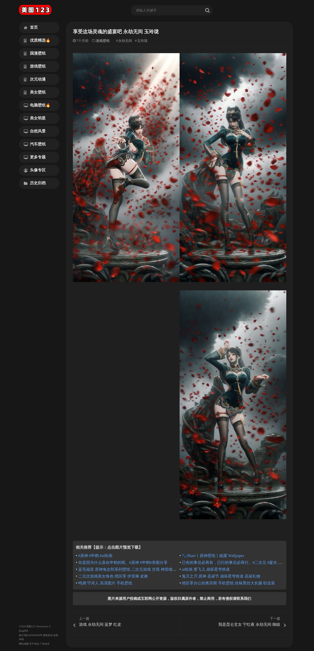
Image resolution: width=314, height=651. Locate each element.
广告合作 (45, 643)
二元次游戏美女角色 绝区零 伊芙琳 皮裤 (113, 576)
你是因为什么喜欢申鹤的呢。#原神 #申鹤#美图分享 (123, 562)
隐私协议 (48, 635)
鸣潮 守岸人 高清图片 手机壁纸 (105, 583)
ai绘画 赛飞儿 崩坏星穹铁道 (206, 569)
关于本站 (34, 643)
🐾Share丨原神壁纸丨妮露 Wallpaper (213, 556)
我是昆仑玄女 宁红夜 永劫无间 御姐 (233, 621)
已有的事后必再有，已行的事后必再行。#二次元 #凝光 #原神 (235, 562)
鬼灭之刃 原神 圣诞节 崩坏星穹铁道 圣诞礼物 (221, 576)
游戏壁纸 (35, 66)
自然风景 (35, 131)
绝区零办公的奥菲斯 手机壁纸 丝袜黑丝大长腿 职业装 (228, 583)
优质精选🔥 (37, 40)
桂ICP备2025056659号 (30, 635)
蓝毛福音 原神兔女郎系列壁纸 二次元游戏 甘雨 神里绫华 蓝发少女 (135, 569)
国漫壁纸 (35, 53)
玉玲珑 (142, 41)
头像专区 (35, 170)
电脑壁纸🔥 (37, 105)
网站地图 (24, 643)
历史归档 (35, 183)
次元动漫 (35, 79)
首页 (31, 27)
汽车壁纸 (35, 144)
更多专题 (35, 157)
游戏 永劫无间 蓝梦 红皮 (125, 621)
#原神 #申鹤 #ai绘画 (95, 556)
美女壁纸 (35, 92)
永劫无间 (125, 41)
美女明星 (35, 118)
